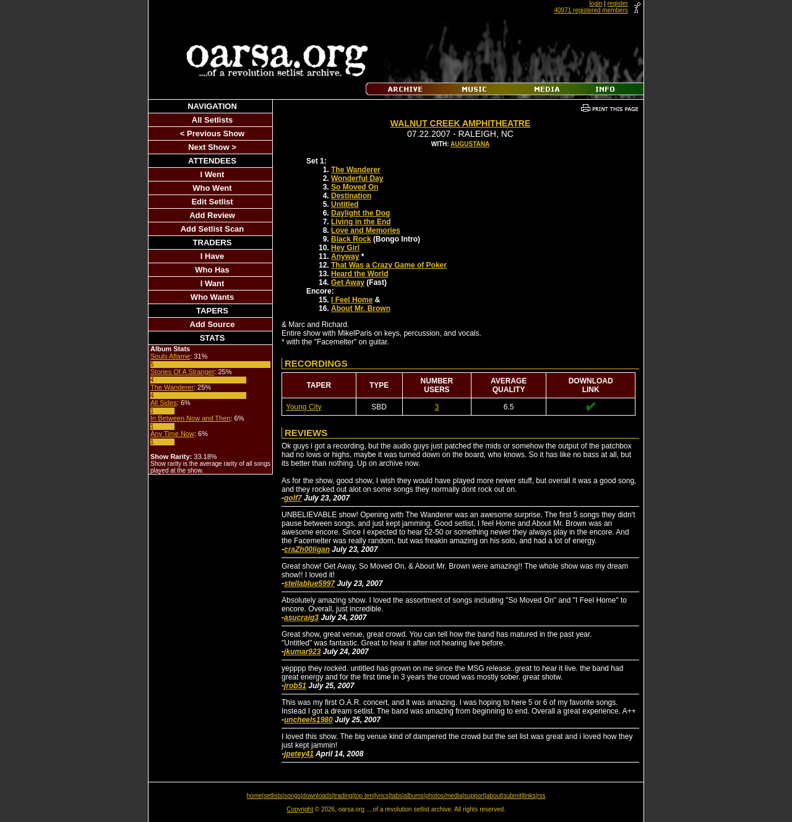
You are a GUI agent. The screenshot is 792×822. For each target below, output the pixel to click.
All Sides (163, 402)
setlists (273, 795)
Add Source (212, 324)
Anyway (345, 256)
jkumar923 (302, 651)
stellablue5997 (309, 583)
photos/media (443, 795)
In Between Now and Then (190, 418)
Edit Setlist (212, 201)
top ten (363, 795)
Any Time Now (172, 433)
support (474, 795)
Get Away (347, 282)
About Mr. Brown (360, 308)
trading (343, 795)
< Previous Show (212, 133)
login (595, 3)
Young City (304, 407)
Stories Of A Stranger (182, 371)
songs (292, 795)
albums (413, 795)
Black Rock (351, 239)
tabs (396, 795)
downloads (317, 795)
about (494, 795)
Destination (351, 195)
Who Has (212, 269)
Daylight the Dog (360, 213)
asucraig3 (301, 617)
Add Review (212, 215)
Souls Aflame (170, 356)
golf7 (293, 498)
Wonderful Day (357, 178)
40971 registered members (591, 10)
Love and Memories (365, 230)
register (618, 3)
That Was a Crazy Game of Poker (389, 265)
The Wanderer (172, 387)
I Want (212, 283)
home (254, 795)
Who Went (211, 188)
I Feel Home (351, 299)
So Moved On (355, 187)
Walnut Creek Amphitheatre (460, 123)
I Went (212, 174)
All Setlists (212, 120)
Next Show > (212, 147)
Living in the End (361, 221)
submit (512, 795)
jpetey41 (299, 754)
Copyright (299, 809)
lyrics (381, 795)
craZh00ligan (307, 549)
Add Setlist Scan (212, 229)
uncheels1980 (308, 719)
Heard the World (359, 273)
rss (541, 795)
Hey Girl (345, 247)
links (529, 795)
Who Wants (212, 297)
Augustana (469, 144)
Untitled (345, 204)
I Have (212, 256)
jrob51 (295, 685)
